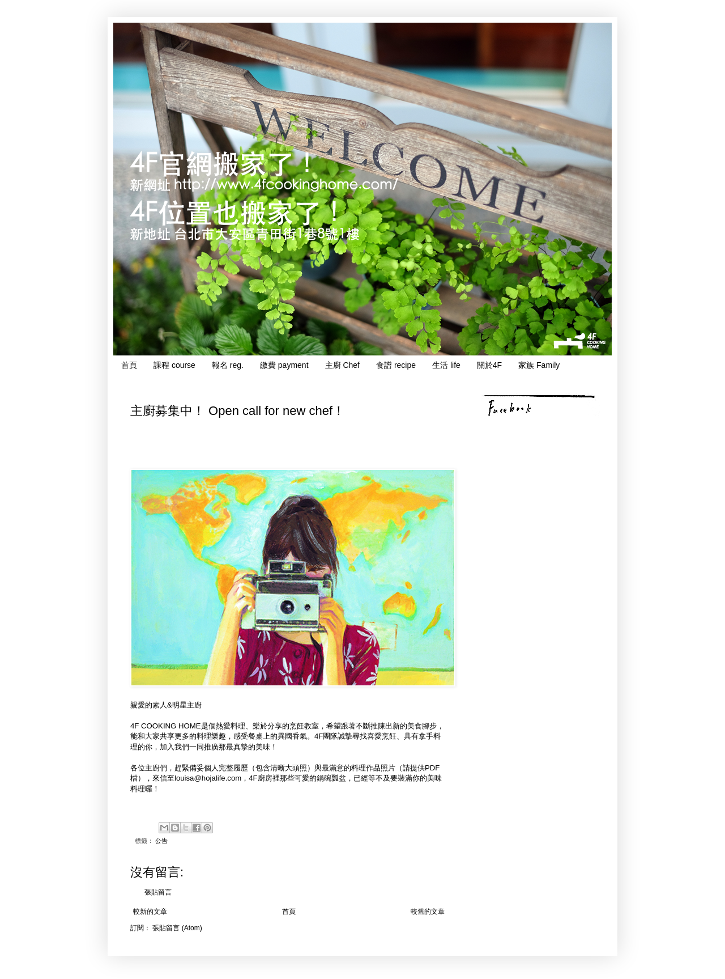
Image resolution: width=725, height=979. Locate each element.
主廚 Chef (342, 365)
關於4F (489, 365)
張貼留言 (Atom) (177, 928)
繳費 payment (284, 365)
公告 (161, 840)
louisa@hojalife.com (207, 778)
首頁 (129, 365)
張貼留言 (158, 892)
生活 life (446, 365)
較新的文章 (150, 912)
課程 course (174, 365)
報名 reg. (228, 365)
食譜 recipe (396, 365)
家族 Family (539, 365)
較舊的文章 (428, 912)
